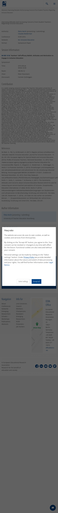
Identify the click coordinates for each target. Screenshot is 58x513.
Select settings (23, 281)
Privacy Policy (29, 257)
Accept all (36, 281)
